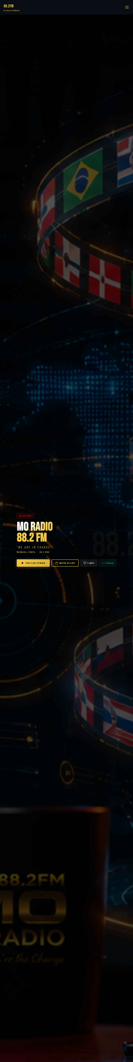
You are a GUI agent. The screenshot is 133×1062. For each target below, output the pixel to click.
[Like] (89, 563)
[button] (127, 7)
